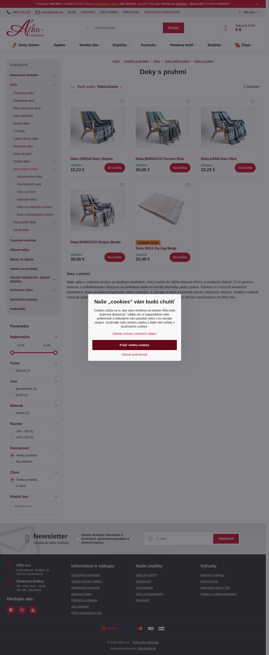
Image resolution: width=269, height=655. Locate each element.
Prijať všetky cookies (134, 345)
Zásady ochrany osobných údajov (134, 333)
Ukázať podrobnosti (134, 354)
